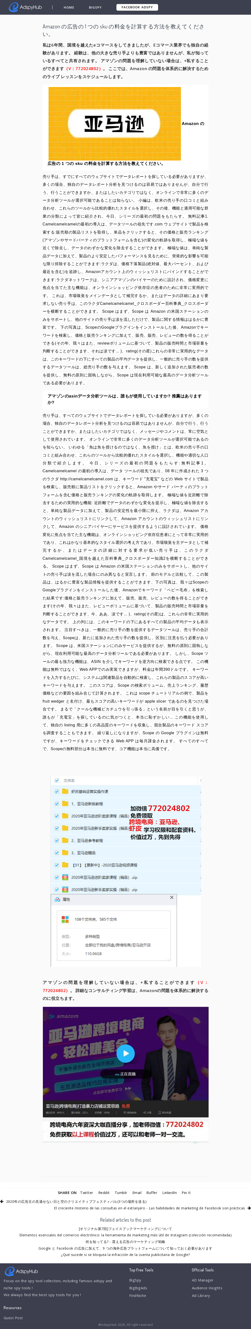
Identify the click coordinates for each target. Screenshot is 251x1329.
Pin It (187, 1192)
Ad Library (201, 1296)
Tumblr (120, 1192)
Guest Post (14, 1318)
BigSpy (95, 7)
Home (69, 7)
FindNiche (138, 1296)
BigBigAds (138, 1288)
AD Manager (203, 1280)
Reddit (104, 1192)
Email (137, 1192)
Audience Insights (208, 1288)
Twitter (86, 1192)
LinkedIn (170, 1192)
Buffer (152, 1192)
